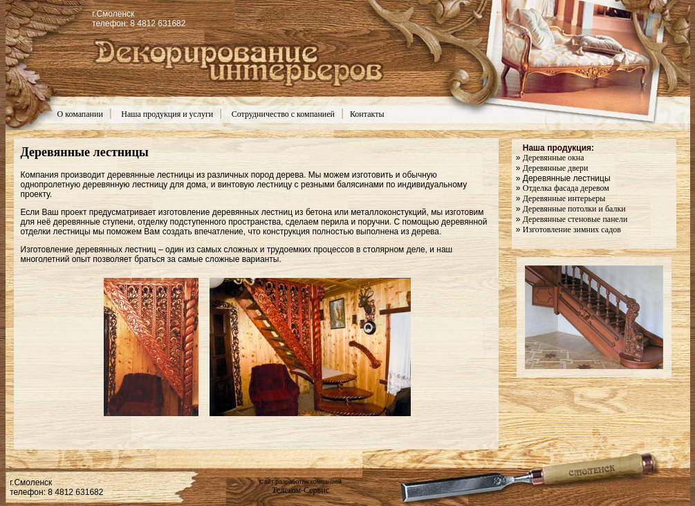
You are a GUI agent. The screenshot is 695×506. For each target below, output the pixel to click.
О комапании (80, 114)
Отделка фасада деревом (566, 188)
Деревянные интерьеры (564, 198)
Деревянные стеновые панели (575, 219)
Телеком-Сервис (300, 490)
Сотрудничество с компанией (283, 114)
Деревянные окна (553, 157)
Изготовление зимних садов (572, 229)
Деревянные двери (556, 168)
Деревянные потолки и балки (574, 209)
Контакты (367, 114)
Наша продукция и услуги (167, 114)
